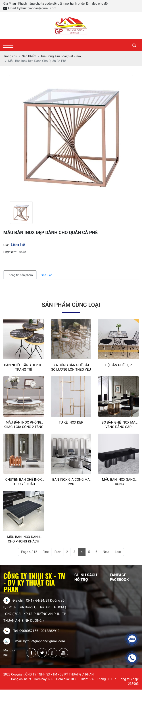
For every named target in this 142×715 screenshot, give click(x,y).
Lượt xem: (10, 252)
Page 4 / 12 (29, 552)
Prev (57, 552)
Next (106, 552)
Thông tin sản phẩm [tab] (20, 275)
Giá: (6, 245)
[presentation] (6, 213)
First (46, 552)
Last (118, 552)
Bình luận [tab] (46, 275)
